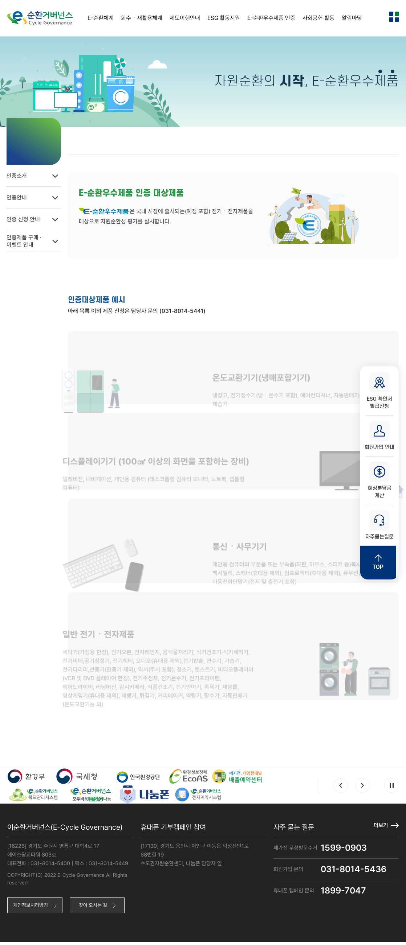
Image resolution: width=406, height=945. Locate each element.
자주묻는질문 (379, 526)
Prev (340, 787)
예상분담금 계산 (379, 480)
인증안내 (38, 196)
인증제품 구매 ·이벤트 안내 (38, 239)
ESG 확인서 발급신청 (379, 389)
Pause (391, 787)
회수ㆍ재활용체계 (141, 18)
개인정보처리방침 (32, 908)
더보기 (380, 827)
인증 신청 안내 (38, 217)
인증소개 (38, 174)
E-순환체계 (101, 18)
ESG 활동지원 (223, 18)
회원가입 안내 (379, 435)
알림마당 (352, 18)
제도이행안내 (185, 18)
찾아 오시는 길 (97, 908)
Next (362, 787)
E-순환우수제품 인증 (271, 18)
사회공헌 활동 (318, 18)
